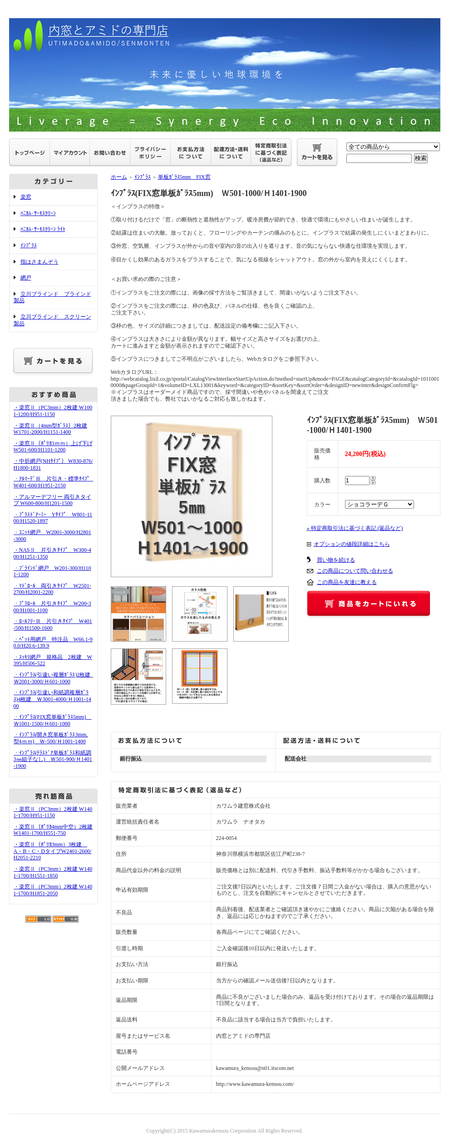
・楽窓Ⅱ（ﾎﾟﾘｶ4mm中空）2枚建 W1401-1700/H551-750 (53, 830)
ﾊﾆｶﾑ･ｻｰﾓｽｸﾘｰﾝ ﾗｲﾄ (42, 229)
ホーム (119, 177)
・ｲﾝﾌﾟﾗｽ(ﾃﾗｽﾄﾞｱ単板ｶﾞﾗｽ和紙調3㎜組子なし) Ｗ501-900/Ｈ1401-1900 (53, 759)
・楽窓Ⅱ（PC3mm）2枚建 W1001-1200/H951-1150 (53, 410)
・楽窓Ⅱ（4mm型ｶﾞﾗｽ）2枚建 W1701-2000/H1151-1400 (51, 429)
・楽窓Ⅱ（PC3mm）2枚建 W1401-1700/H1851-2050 (53, 890)
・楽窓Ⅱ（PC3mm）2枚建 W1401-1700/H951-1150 (53, 812)
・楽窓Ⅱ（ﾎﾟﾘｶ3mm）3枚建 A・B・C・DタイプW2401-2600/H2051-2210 (53, 851)
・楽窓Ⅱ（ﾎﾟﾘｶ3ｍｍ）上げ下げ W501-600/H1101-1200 (53, 446)
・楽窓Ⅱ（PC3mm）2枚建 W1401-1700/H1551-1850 (53, 872)
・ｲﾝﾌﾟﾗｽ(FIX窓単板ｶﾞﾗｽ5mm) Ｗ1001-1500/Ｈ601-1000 (53, 720)
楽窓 (25, 197)
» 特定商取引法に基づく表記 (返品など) (355, 528)
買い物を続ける (336, 560)
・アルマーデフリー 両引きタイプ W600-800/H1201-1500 (52, 500)
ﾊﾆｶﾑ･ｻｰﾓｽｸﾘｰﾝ (38, 213)
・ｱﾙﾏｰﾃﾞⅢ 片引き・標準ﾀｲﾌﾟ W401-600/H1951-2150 (55, 482)
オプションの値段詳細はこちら (352, 544)
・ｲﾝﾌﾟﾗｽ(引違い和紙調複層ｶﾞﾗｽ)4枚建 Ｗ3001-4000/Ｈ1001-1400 (52, 699)
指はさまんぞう (39, 262)
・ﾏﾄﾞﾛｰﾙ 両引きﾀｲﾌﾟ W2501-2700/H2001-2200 (52, 589)
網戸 (25, 278)
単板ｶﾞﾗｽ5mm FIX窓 (184, 177)
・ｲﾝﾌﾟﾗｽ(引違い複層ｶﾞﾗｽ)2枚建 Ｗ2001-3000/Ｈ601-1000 (55, 678)
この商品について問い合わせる (355, 571)
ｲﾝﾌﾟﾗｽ (28, 245)
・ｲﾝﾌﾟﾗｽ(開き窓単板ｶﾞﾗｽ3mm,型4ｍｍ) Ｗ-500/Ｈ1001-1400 (51, 738)
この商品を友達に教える (347, 582)
